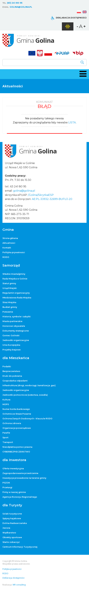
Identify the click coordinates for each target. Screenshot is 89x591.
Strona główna (10, 238)
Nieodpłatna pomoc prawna (17, 447)
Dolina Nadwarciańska (14, 523)
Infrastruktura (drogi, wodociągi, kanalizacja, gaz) (29, 385)
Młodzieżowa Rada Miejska (16, 297)
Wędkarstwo (9, 532)
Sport (5, 437)
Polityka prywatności (13, 252)
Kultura (6, 399)
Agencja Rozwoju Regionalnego (19, 497)
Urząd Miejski (9, 288)
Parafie (6, 433)
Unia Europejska (11, 345)
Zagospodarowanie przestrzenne (20, 473)
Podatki (6, 366)
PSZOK (6, 482)
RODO (5, 257)
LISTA (72, 122)
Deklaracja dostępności (71, 17)
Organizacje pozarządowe (16, 428)
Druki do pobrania (12, 376)
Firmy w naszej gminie (14, 492)
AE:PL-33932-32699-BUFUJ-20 (52, 199)
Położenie (7, 312)
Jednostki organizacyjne (15, 340)
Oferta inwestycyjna (13, 468)
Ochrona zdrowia (11, 423)
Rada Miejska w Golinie (14, 278)
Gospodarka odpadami (15, 380)
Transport (7, 442)
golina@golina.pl (21, 7)
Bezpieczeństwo (11, 371)
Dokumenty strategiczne (15, 331)
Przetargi (7, 487)
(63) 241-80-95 (14, 3)
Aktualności (8, 243)
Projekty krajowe (11, 349)
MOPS (5, 404)
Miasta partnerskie (12, 321)
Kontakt (6, 247)
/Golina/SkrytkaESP (41, 195)
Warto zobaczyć (11, 542)
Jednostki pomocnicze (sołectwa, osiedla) (25, 395)
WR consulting (19, 584)
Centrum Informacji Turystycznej (19, 547)
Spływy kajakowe (11, 518)
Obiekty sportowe (12, 537)
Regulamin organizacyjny (16, 293)
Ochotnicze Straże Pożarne (16, 414)
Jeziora (6, 528)
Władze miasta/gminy (13, 274)
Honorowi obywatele (13, 326)
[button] (82, 74)
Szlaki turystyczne (12, 513)
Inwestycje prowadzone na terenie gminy (24, 478)
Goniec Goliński (11, 335)
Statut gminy (9, 283)
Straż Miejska (9, 302)
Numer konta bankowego (16, 409)
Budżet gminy (9, 307)
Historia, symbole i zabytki (16, 316)
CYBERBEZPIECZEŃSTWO (16, 451)
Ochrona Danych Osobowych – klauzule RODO (27, 418)
